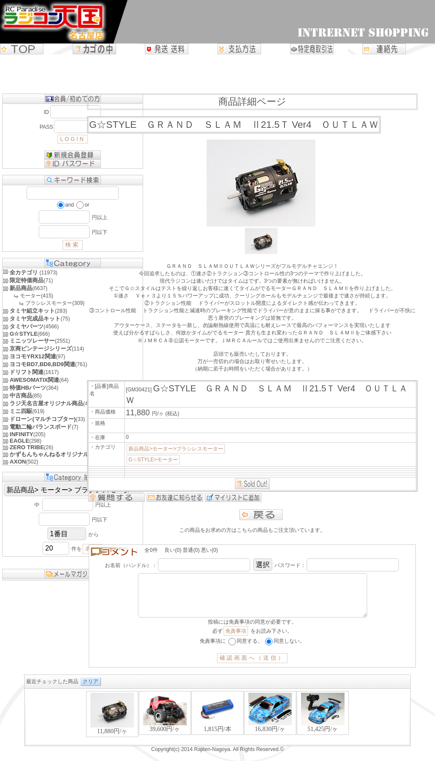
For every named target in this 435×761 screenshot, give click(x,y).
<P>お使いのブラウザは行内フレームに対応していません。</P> (217, 726)
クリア (90, 690)
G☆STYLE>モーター (152, 460)
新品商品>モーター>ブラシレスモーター (175, 449)
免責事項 (235, 640)
